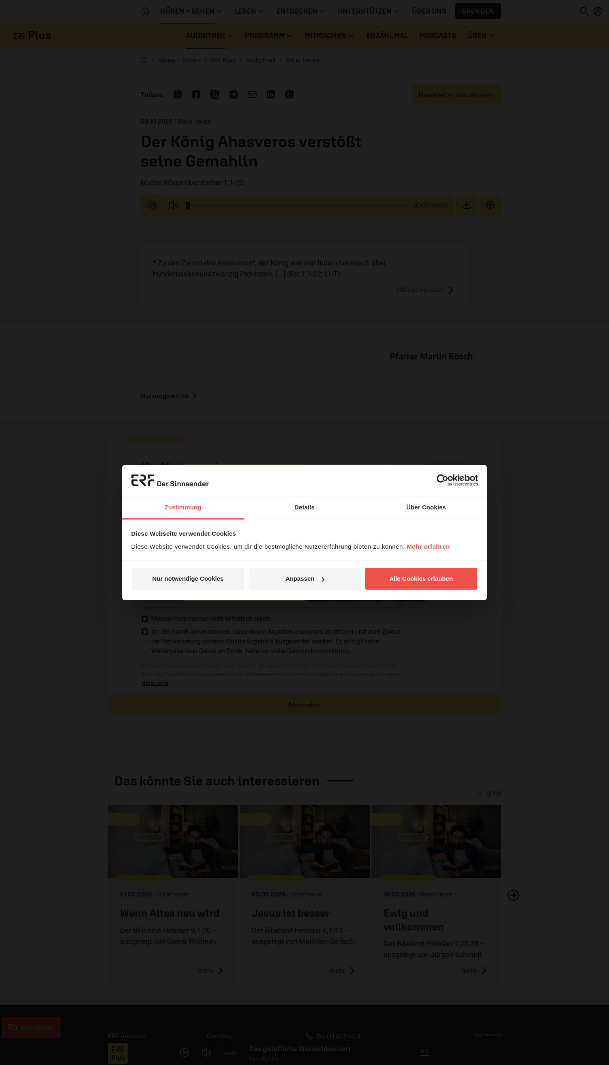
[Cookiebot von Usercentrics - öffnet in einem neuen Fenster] (442, 480)
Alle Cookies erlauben (421, 578)
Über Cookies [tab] (426, 507)
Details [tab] (304, 507)
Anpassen (304, 578)
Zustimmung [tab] (183, 507)
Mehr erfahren (428, 546)
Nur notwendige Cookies (188, 578)
